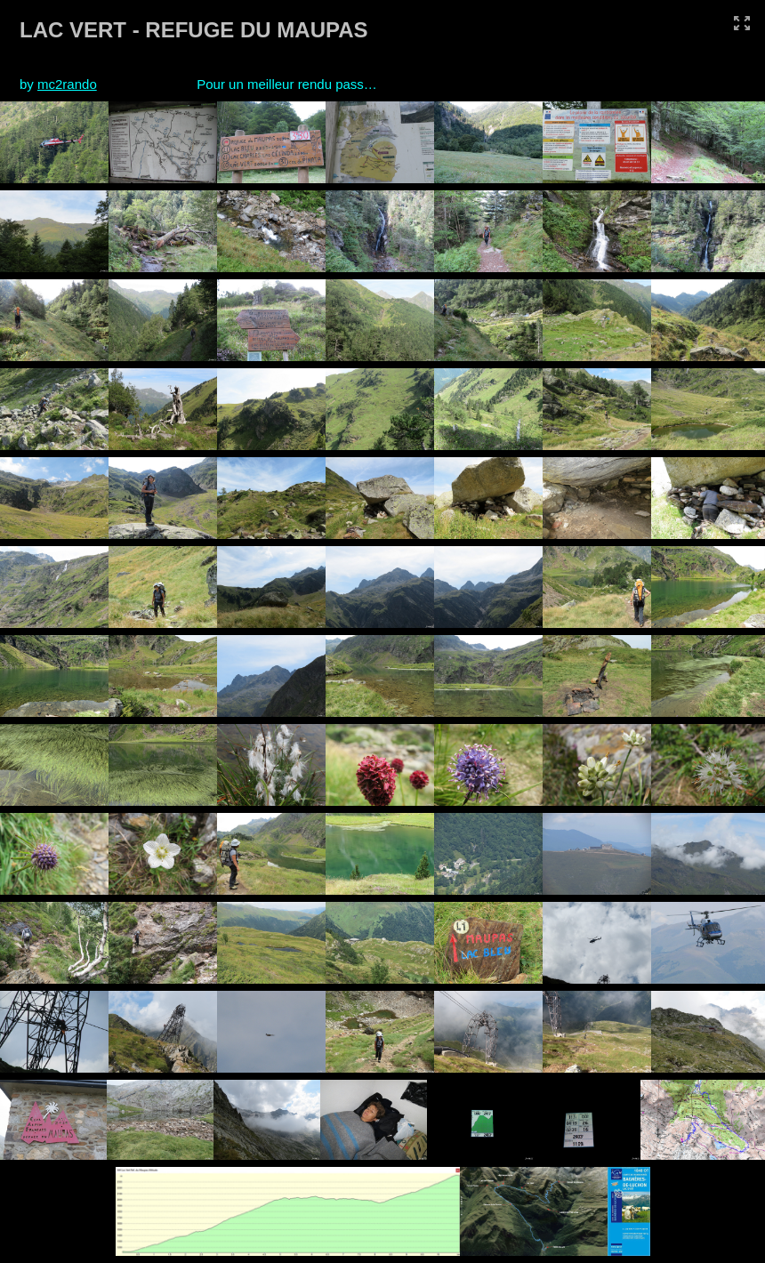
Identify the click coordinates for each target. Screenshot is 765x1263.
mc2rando (67, 84)
